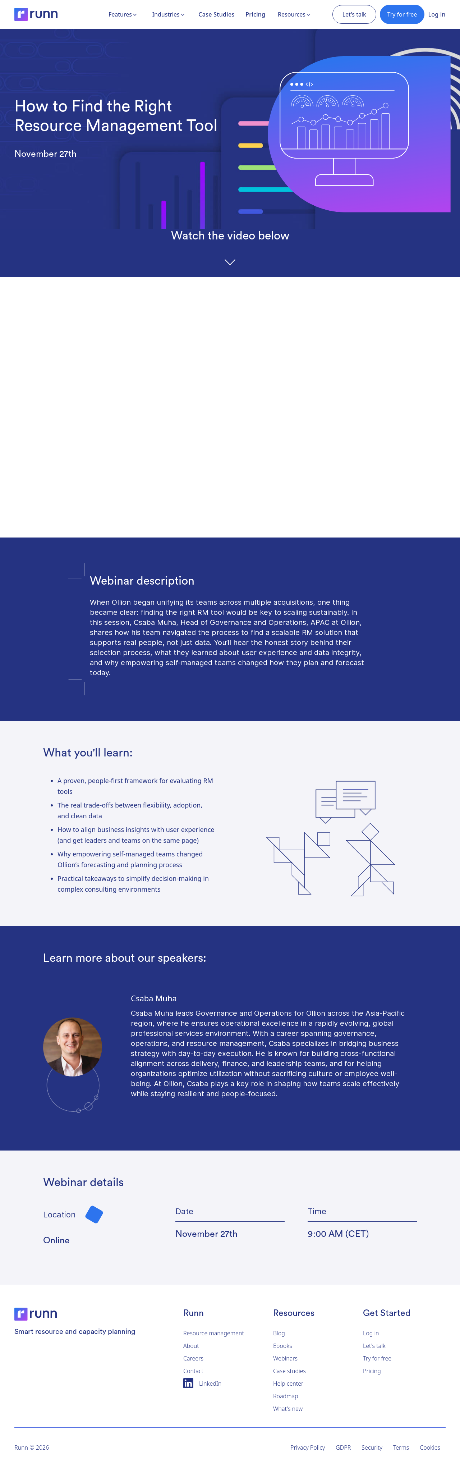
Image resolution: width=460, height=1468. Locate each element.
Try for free (402, 14)
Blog (279, 1333)
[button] (123, 14)
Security (372, 1447)
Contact (193, 1371)
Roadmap (285, 1396)
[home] (36, 14)
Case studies (289, 1371)
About (191, 1346)
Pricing (255, 14)
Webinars (285, 1358)
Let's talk (374, 1346)
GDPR (343, 1447)
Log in (437, 14)
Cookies (430, 1447)
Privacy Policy (307, 1447)
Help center (288, 1383)
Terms (401, 1447)
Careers (193, 1358)
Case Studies (216, 14)
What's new (288, 1409)
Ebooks (282, 1346)
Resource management (213, 1333)
